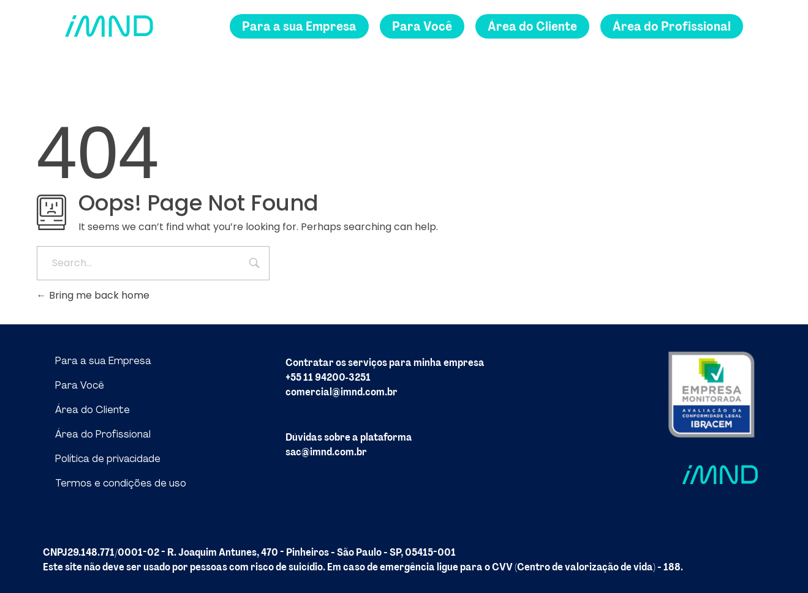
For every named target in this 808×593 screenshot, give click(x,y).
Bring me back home (93, 295)
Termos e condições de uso (120, 483)
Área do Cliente (92, 409)
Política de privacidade (107, 458)
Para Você (79, 385)
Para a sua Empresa (103, 360)
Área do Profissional (103, 434)
